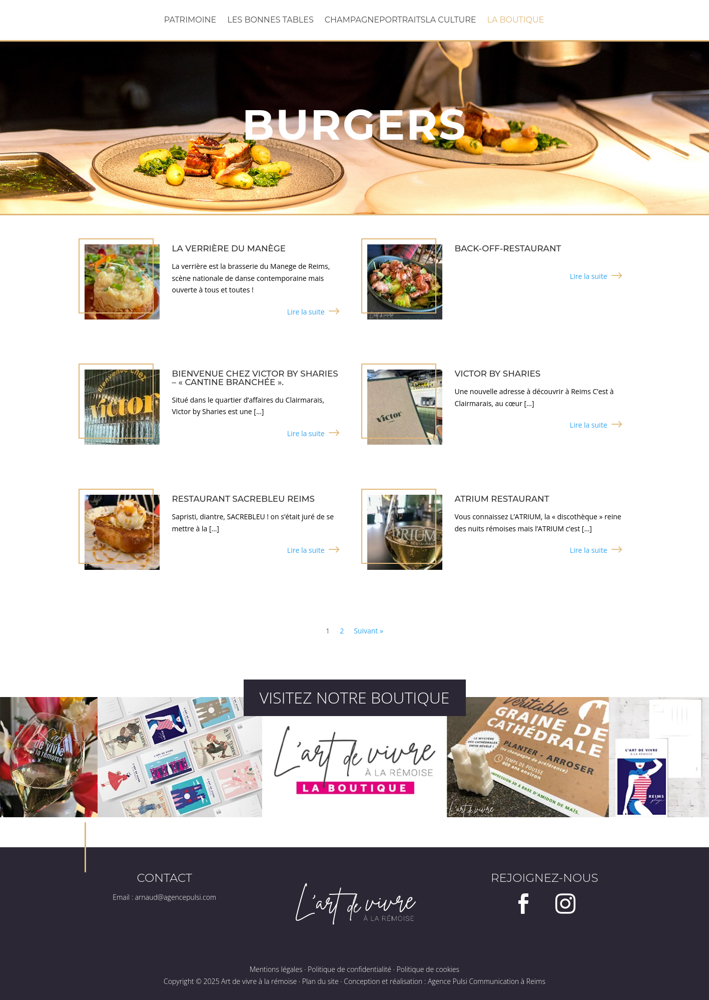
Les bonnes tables (270, 21)
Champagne (352, 21)
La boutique (515, 21)
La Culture (450, 21)
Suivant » (368, 630)
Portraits (402, 21)
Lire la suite (306, 311)
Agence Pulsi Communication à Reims (486, 981)
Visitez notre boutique (354, 697)
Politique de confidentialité (349, 969)
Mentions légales (276, 969)
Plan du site (320, 981)
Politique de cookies (428, 969)
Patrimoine (190, 21)
